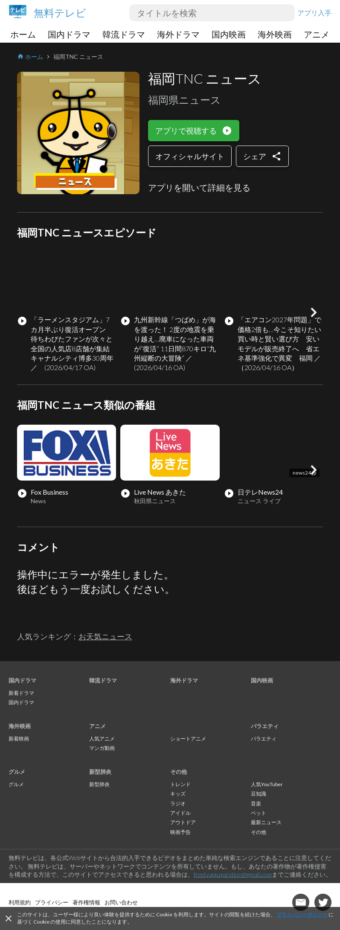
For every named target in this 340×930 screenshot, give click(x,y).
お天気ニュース (105, 636)
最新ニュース (266, 822)
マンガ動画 (102, 748)
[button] (313, 312)
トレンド (180, 784)
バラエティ (265, 726)
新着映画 (19, 738)
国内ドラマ (69, 34)
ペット (258, 813)
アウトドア (183, 822)
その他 (178, 771)
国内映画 (229, 34)
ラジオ (178, 803)
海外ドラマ (178, 34)
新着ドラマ (21, 693)
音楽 (256, 803)
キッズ (178, 793)
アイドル (180, 813)
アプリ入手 (314, 13)
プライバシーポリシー (302, 914)
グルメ (17, 771)
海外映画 (275, 34)
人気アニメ (102, 738)
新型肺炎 (100, 771)
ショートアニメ (188, 738)
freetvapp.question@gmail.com (233, 874)
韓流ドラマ (123, 34)
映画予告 (180, 832)
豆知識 (258, 793)
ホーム (23, 34)
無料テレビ (60, 12)
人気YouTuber (267, 784)
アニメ (316, 34)
